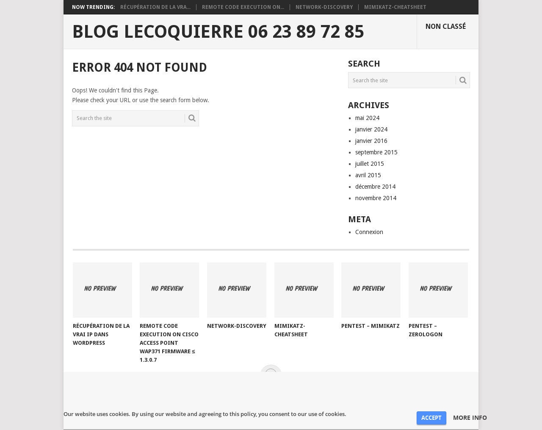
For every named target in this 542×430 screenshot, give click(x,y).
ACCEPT (431, 418)
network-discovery (324, 7)
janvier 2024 (371, 129)
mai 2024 (367, 117)
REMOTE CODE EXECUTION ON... (243, 7)
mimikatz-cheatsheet (395, 7)
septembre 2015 (376, 152)
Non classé (446, 26)
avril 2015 (368, 175)
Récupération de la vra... (155, 7)
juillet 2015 (369, 163)
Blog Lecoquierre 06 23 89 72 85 (218, 32)
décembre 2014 (375, 186)
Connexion (369, 232)
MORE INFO (470, 418)
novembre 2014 (375, 198)
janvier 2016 (371, 140)
